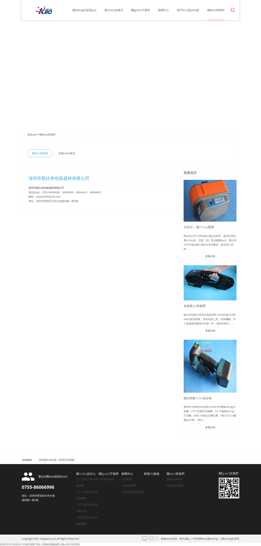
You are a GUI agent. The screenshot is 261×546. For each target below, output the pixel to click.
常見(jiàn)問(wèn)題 (132, 492)
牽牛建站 (185, 538)
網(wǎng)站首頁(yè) (84, 10)
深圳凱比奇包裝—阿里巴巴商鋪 (56, 460)
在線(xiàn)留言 (67, 153)
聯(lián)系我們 (215, 10)
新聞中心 (163, 10)
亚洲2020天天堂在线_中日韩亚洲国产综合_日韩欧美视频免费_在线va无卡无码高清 (40, 544)
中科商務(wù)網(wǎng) (205, 538)
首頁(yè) (32, 134)
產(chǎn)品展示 (113, 10)
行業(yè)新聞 (128, 485)
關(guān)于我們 (140, 10)
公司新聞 (126, 479)
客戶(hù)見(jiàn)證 (188, 10)
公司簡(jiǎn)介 (107, 479)
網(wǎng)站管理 (230, 538)
